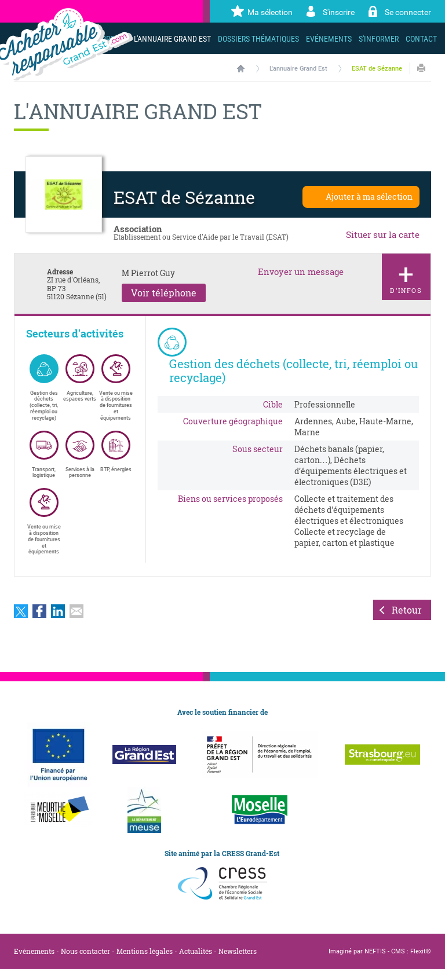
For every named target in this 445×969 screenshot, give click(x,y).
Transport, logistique (44, 455)
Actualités (195, 951)
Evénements (34, 951)
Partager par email (76, 611)
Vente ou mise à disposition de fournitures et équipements (116, 387)
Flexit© (420, 951)
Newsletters (237, 951)
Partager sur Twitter (21, 611)
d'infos (406, 275)
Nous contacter (85, 951)
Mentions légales (144, 951)
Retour (407, 610)
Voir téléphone (163, 293)
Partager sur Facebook (39, 611)
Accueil (240, 68)
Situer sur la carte (383, 234)
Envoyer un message (301, 271)
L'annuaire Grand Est (298, 68)
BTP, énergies (116, 451)
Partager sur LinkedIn (58, 611)
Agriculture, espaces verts (79, 378)
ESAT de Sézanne (377, 68)
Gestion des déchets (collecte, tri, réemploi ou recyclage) (44, 387)
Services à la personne (79, 455)
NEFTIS (375, 951)
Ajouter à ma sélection (369, 196)
